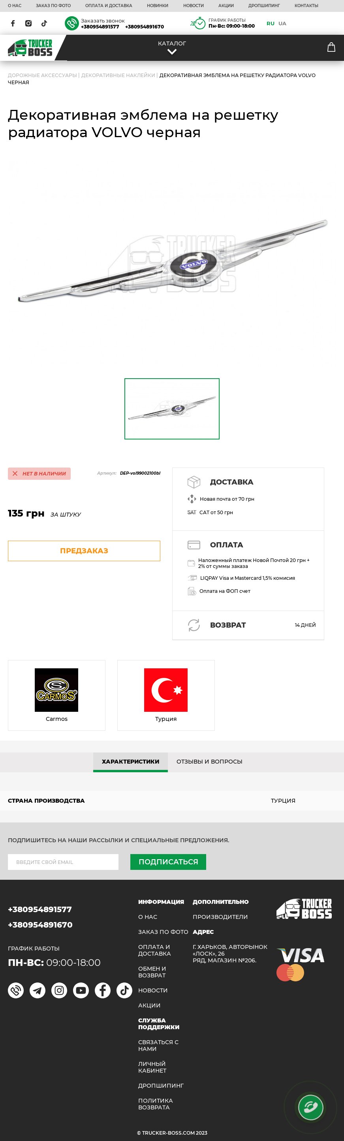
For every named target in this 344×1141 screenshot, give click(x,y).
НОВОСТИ (193, 6)
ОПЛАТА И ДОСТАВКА (108, 6)
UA (282, 23)
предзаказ (84, 551)
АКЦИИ (226, 6)
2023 (201, 1133)
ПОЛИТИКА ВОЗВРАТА (155, 1104)
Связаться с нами (158, 1045)
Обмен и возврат (152, 972)
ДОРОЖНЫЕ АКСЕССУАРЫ (42, 75)
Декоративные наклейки (118, 75)
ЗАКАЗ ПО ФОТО (53, 6)
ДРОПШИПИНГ (264, 6)
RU (270, 23)
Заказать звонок (103, 20)
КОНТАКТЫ (306, 6)
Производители (220, 917)
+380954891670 (144, 27)
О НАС (14, 6)
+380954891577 (100, 27)
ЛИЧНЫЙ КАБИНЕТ (152, 1067)
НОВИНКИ (157, 6)
